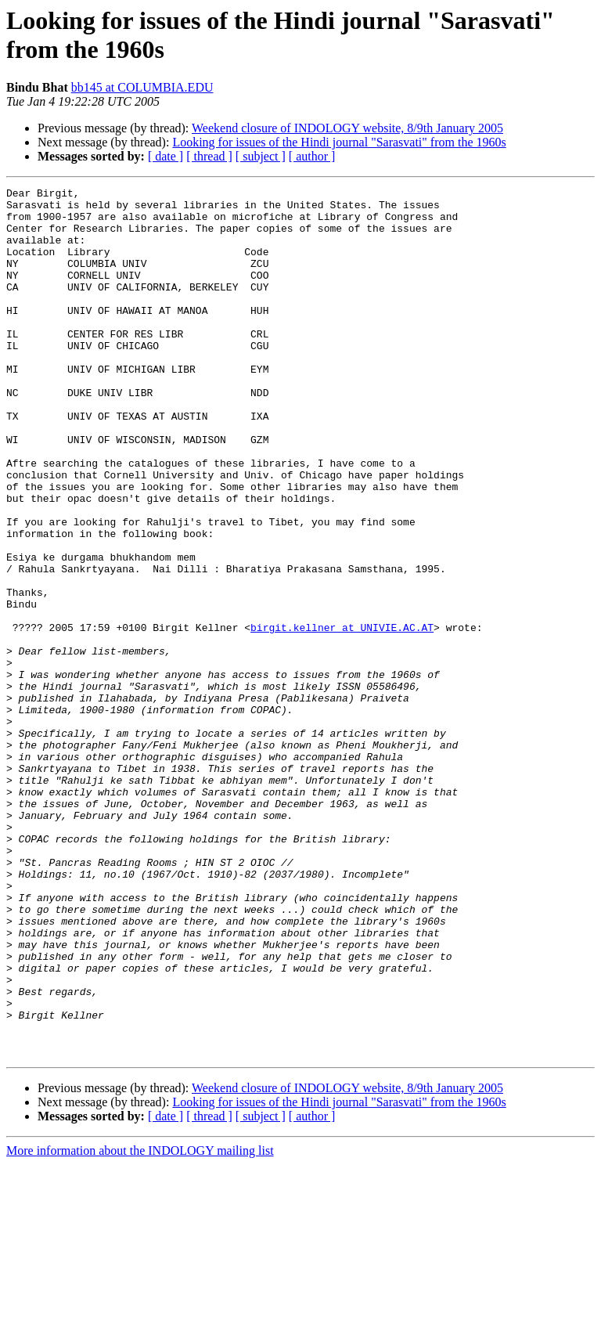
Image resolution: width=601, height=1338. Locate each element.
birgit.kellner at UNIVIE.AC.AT (342, 716)
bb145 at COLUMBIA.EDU (142, 87)
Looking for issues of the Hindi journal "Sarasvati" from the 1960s (339, 142)
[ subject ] (261, 156)
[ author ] (312, 156)
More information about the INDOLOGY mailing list (140, 1324)
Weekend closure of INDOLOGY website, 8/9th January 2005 (347, 128)
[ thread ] (209, 156)
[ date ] (165, 156)
